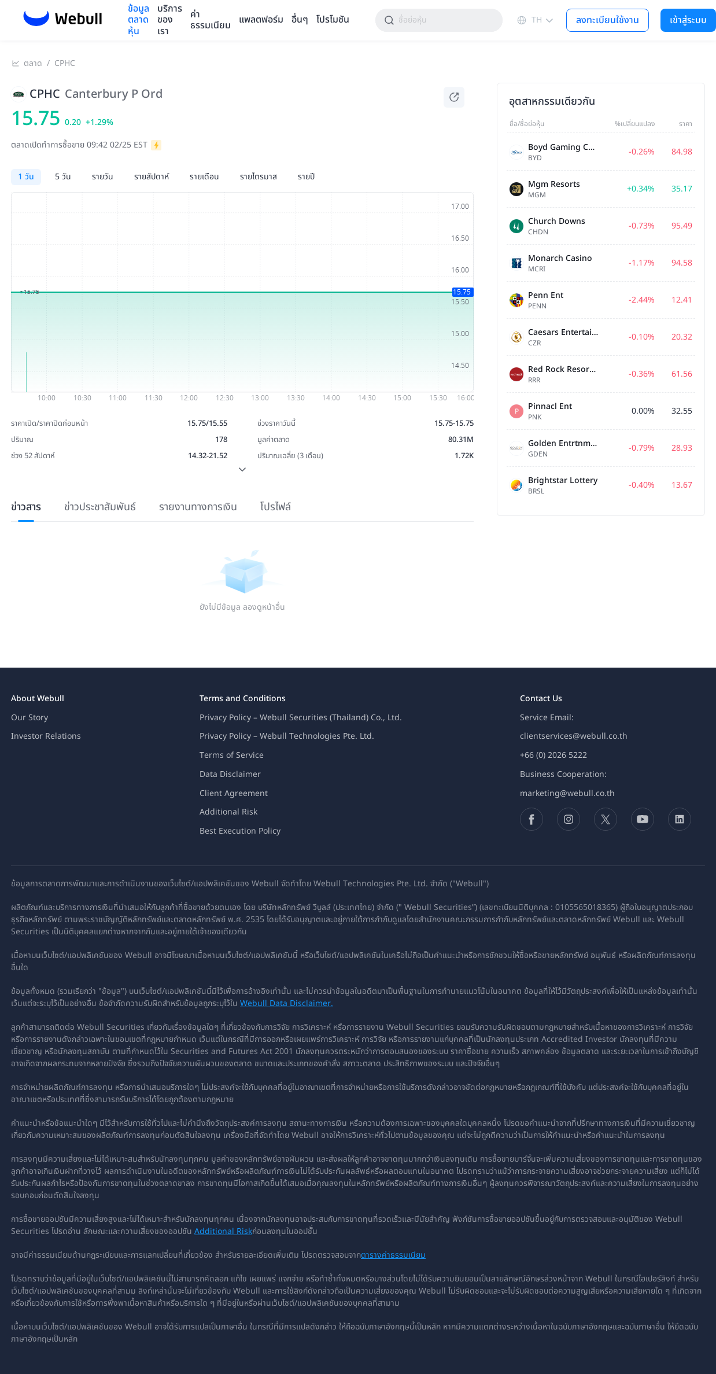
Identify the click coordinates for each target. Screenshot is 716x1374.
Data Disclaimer (230, 774)
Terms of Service (232, 755)
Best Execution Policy (240, 831)
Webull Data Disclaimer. (286, 1003)
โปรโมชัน (332, 19)
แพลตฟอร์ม (261, 19)
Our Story (29, 718)
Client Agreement (234, 793)
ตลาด (33, 63)
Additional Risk (228, 812)
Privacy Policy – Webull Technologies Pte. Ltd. (287, 736)
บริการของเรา (169, 20)
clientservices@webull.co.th (574, 736)
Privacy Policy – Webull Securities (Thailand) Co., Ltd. (301, 718)
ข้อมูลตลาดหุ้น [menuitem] (138, 20)
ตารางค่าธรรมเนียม (393, 1255)
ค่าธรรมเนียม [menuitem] (210, 20)
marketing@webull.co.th (567, 793)
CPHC (64, 63)
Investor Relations (46, 736)
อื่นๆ (299, 19)
